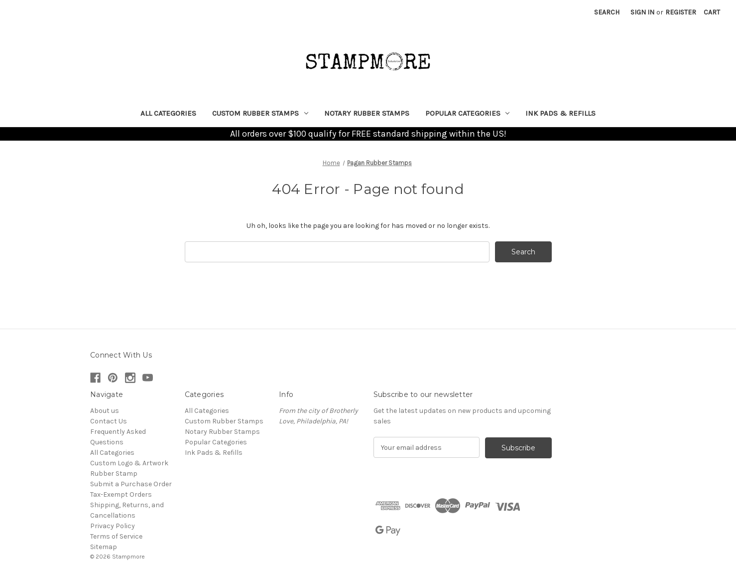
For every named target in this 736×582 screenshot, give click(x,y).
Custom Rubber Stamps (260, 113)
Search (606, 12)
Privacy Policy (112, 526)
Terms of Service (116, 536)
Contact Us (108, 421)
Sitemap (103, 547)
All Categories (168, 113)
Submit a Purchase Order (131, 484)
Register (680, 12)
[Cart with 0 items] (712, 12)
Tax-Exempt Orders (121, 494)
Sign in (642, 12)
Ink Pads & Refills (560, 113)
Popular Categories (467, 113)
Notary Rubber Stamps (366, 113)
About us (104, 410)
